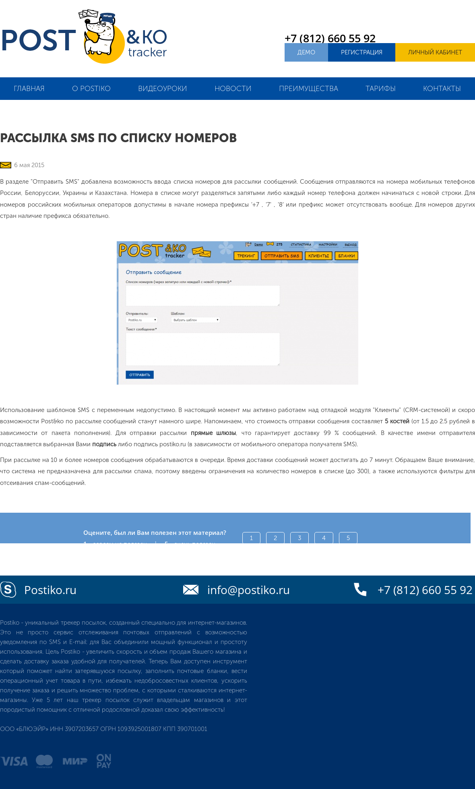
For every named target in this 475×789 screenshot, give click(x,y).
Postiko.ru (50, 589)
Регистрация (361, 52)
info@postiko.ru (248, 589)
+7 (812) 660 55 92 (330, 38)
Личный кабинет (435, 52)
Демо (306, 52)
